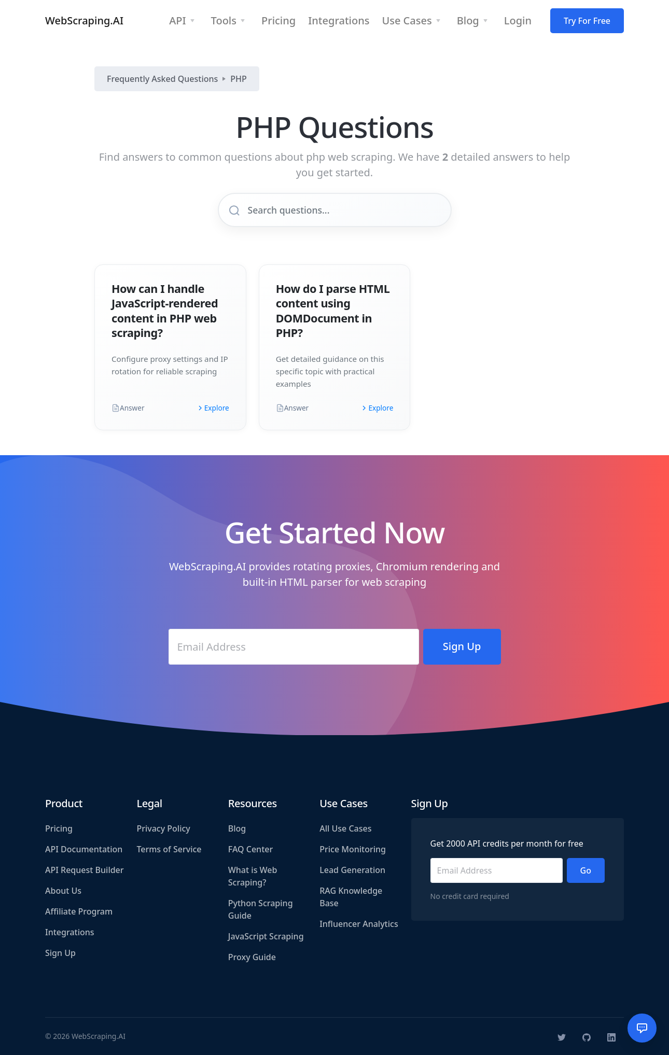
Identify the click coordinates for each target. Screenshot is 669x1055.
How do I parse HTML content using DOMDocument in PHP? (333, 310)
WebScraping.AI (84, 20)
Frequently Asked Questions (162, 79)
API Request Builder (84, 870)
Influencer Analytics (358, 924)
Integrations (69, 932)
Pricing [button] (278, 20)
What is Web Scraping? (252, 876)
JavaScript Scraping (266, 936)
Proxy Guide (252, 957)
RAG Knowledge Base (350, 897)
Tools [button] (223, 20)
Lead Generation (352, 870)
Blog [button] (468, 20)
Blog (237, 828)
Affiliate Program (79, 911)
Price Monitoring (352, 849)
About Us (63, 890)
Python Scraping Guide (260, 909)
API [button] (177, 20)
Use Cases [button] (406, 20)
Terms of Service (168, 849)
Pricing (59, 828)
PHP (238, 79)
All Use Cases (345, 828)
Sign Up (60, 953)
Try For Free (587, 20)
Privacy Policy (163, 828)
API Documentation (83, 849)
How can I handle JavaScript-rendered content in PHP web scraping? (165, 310)
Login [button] (518, 20)
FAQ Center (250, 849)
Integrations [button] (338, 20)
